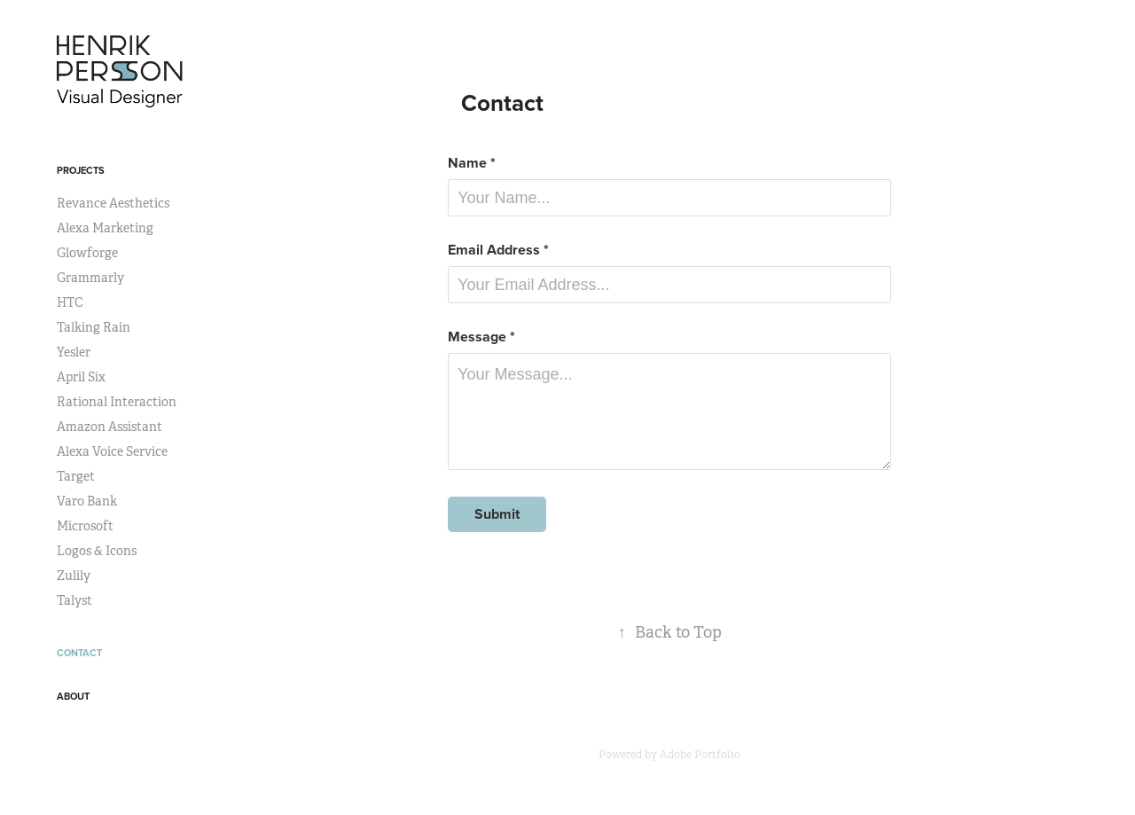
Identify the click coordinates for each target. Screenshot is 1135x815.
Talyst (74, 600)
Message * (481, 337)
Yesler (73, 352)
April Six (81, 377)
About (73, 696)
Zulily (73, 576)
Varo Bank (87, 501)
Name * (472, 163)
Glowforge (87, 253)
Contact (79, 653)
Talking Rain (93, 327)
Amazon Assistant (109, 427)
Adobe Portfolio (700, 755)
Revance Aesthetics (113, 203)
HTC (70, 302)
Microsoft (85, 526)
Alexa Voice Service (112, 451)
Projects (81, 170)
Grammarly (90, 278)
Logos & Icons (97, 551)
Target (76, 476)
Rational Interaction (116, 402)
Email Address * (498, 250)
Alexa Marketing (105, 228)
